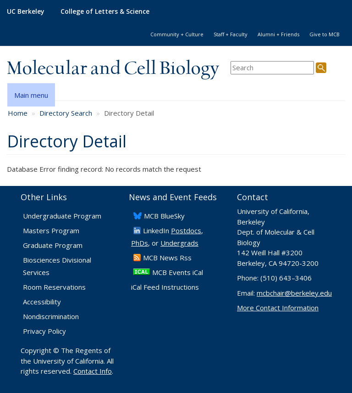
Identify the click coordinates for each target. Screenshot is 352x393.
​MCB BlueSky (164, 215)
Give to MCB (324, 34)
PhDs (139, 242)
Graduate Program (52, 245)
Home (18, 113)
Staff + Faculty (231, 34)
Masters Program (51, 230)
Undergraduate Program (62, 215)
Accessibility (42, 301)
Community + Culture (177, 34)
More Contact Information (278, 307)
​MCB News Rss (167, 257)
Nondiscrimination (51, 316)
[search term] (272, 67)
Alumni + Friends (278, 34)
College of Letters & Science (104, 11)
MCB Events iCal (177, 272)
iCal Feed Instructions (165, 287)
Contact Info (92, 371)
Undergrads (179, 242)
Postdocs (186, 230)
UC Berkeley (25, 11)
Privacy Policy (44, 331)
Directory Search (65, 113)
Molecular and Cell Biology (113, 69)
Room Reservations (54, 287)
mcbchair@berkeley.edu (294, 293)
